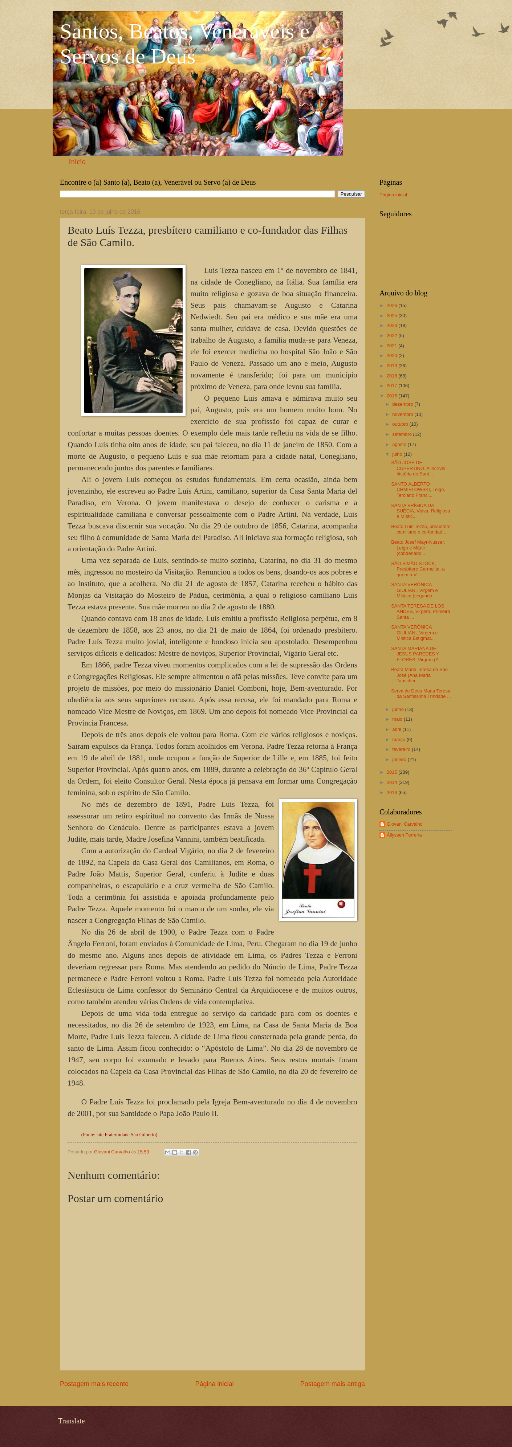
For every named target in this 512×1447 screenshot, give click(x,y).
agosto (399, 444)
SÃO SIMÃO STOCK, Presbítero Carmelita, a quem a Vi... (417, 569)
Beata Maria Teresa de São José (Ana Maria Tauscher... (419, 675)
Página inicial (214, 1383)
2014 (392, 782)
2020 (392, 355)
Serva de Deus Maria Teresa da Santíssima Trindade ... (421, 693)
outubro (400, 424)
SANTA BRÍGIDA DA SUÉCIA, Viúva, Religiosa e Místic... (420, 511)
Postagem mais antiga (332, 1383)
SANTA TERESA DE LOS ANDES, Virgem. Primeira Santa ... (420, 611)
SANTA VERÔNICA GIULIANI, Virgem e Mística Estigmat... (414, 632)
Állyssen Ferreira (404, 835)
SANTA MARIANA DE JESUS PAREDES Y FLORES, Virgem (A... (416, 654)
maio (397, 719)
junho (398, 709)
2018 (392, 376)
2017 (392, 385)
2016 (392, 395)
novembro (403, 414)
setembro (402, 434)
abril (397, 729)
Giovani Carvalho (405, 824)
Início (77, 161)
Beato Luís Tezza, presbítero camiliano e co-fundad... (421, 529)
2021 (392, 345)
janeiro (399, 759)
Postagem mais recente (94, 1383)
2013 (392, 792)
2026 (392, 305)
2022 (392, 335)
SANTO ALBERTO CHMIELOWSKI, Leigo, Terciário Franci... (418, 489)
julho (397, 454)
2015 (392, 772)
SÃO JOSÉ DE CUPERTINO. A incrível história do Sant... (418, 468)
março (399, 739)
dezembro (403, 404)
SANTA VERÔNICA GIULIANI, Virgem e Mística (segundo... (414, 590)
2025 (392, 315)
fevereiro (402, 749)
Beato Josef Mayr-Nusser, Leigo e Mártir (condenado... (418, 547)
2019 (392, 365)
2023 (392, 325)
